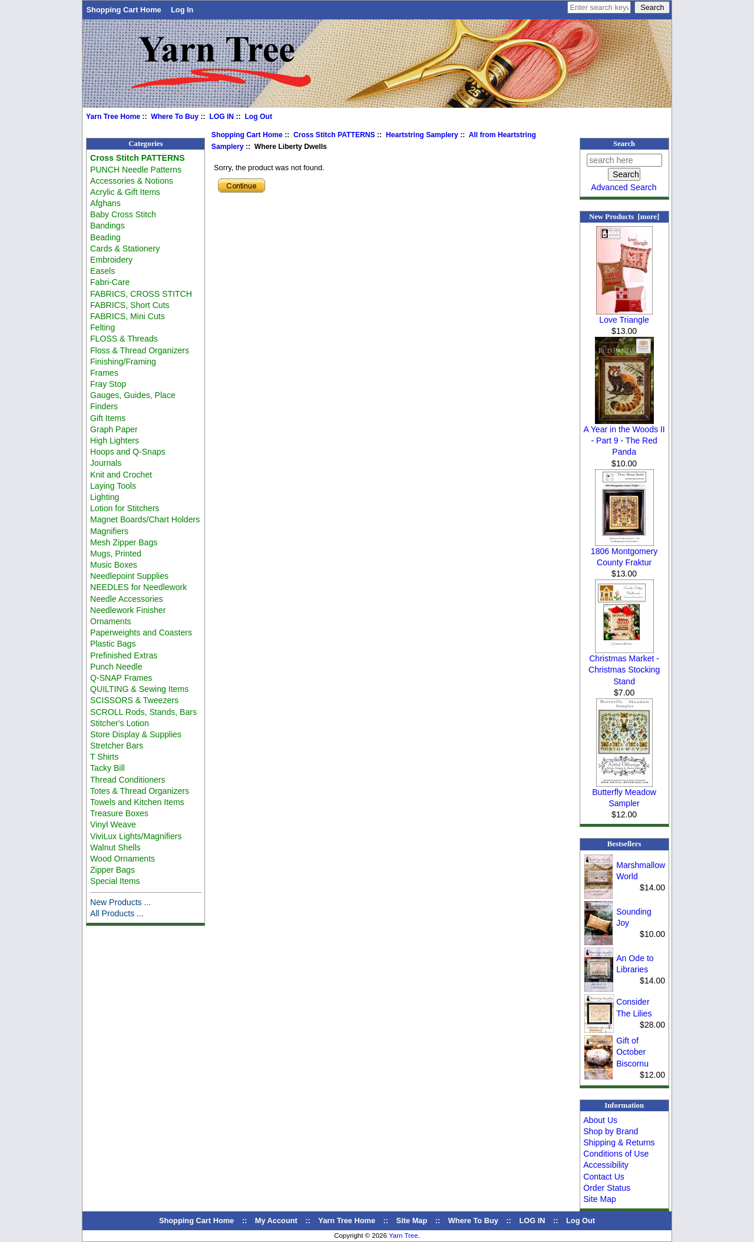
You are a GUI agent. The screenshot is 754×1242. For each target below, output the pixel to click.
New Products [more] (624, 217)
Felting (102, 327)
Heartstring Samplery (422, 135)
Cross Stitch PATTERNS (334, 135)
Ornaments (110, 621)
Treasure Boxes (119, 813)
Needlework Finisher (128, 610)
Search (624, 144)
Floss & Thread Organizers (139, 350)
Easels (102, 271)
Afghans (105, 203)
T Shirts (104, 756)
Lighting (104, 497)
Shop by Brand (610, 1131)
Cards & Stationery (125, 248)
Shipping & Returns (618, 1142)
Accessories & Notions (131, 181)
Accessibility (606, 1165)
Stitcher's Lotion (119, 723)
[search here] (624, 160)
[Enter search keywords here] (599, 7)
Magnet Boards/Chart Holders (145, 519)
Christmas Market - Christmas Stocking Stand (624, 665)
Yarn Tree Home (113, 116)
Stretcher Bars (116, 745)
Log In (182, 9)
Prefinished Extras (123, 655)
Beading (105, 237)
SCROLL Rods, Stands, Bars (143, 712)
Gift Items (107, 418)
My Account (276, 1220)
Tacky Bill (107, 768)
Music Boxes (113, 564)
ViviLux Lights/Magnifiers (135, 836)
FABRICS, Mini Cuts (127, 316)
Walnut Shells (115, 847)
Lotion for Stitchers (124, 508)
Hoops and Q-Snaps (128, 451)
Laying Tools (113, 486)
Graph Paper (114, 429)
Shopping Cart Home (123, 9)
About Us (600, 1120)
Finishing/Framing (123, 361)
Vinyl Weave (113, 824)
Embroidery (111, 259)
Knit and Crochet (121, 474)
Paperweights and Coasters (141, 632)
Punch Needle (116, 666)
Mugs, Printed (115, 553)
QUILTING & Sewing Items (139, 689)
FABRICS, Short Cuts (130, 305)
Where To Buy (175, 116)
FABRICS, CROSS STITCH (141, 294)
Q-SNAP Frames (121, 678)
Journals (105, 463)
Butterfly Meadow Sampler (624, 793)
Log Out (258, 116)
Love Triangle (624, 315)
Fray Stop (108, 384)
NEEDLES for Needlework (138, 587)
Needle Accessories (126, 599)
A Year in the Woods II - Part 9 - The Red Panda (623, 436)
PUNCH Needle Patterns (135, 169)
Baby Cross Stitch (123, 214)
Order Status (606, 1188)
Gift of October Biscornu (632, 1052)
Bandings (107, 225)
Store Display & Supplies (135, 734)
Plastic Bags (112, 643)
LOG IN (221, 116)
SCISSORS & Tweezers (134, 700)
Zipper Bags (112, 870)
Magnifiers (109, 531)
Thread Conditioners (128, 779)
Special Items (115, 881)
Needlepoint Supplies (129, 576)
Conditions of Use (616, 1153)
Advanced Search (623, 187)
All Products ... (117, 913)
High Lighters (114, 440)
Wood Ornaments (122, 858)
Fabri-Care (110, 282)
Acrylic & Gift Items (125, 192)
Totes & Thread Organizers (139, 791)
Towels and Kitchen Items (137, 802)
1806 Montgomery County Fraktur (624, 552)
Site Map (599, 1199)
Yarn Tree (403, 1235)
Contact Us (603, 1176)
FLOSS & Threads (124, 338)
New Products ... (120, 902)
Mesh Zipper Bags (123, 542)
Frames (104, 372)
